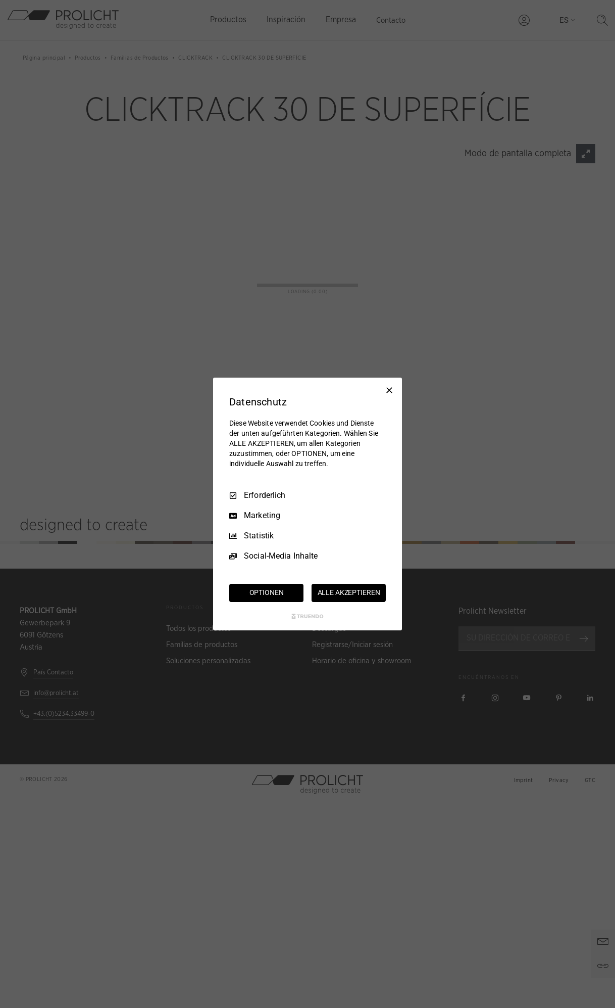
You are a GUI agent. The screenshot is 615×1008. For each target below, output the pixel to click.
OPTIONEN (266, 592)
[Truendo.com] (307, 616)
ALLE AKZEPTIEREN (349, 592)
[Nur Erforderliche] (389, 390)
